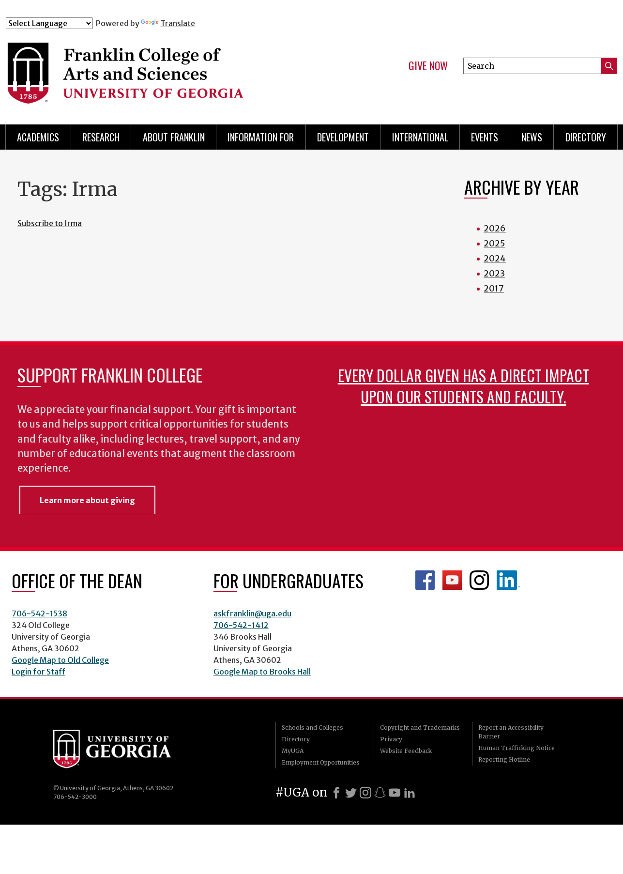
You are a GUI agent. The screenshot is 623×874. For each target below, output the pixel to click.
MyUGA (293, 750)
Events (484, 137)
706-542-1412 (241, 625)
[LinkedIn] (409, 792)
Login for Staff (38, 671)
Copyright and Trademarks (420, 727)
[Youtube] (394, 792)
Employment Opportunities (321, 762)
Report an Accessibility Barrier (511, 732)
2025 (494, 243)
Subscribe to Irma (49, 223)
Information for (261, 137)
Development (343, 137)
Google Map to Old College (60, 660)
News (531, 137)
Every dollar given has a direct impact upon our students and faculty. (463, 386)
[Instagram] (365, 792)
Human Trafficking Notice (516, 747)
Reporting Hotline (504, 759)
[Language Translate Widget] (49, 23)
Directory (585, 137)
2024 (495, 258)
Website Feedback (406, 750)
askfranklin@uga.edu (252, 613)
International (420, 137)
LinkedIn (508, 580)
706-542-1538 (39, 613)
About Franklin (174, 137)
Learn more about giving (87, 500)
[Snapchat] (380, 792)
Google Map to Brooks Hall (262, 671)
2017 (494, 288)
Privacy (391, 739)
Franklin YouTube (452, 580)
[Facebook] (336, 792)
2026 (495, 228)
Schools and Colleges (312, 727)
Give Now (428, 65)
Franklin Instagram (479, 580)
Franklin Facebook (425, 580)
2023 (494, 273)
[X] (351, 792)
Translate (168, 23)
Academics (38, 137)
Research (101, 137)
